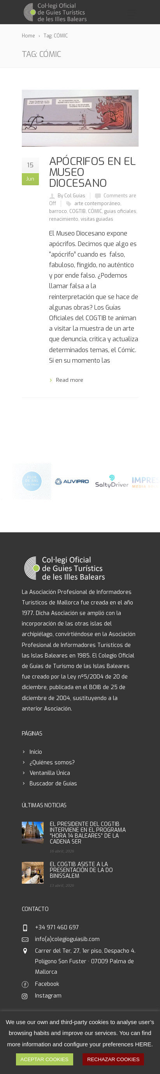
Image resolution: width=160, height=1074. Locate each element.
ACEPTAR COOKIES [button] (45, 1059)
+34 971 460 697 (57, 927)
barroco (58, 211)
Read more (69, 380)
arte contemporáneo (97, 203)
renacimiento (63, 219)
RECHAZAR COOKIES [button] (113, 1059)
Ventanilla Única (50, 773)
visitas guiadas (97, 219)
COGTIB (77, 211)
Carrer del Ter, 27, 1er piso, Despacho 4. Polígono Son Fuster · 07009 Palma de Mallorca (85, 961)
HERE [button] (143, 1044)
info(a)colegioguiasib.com (67, 939)
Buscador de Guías (53, 783)
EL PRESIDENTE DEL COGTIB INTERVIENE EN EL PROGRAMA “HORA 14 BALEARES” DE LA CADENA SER (88, 833)
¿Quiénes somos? (52, 762)
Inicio (36, 752)
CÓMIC (95, 211)
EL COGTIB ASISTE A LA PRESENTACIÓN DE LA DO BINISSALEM (81, 870)
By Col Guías (71, 196)
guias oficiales (120, 211)
